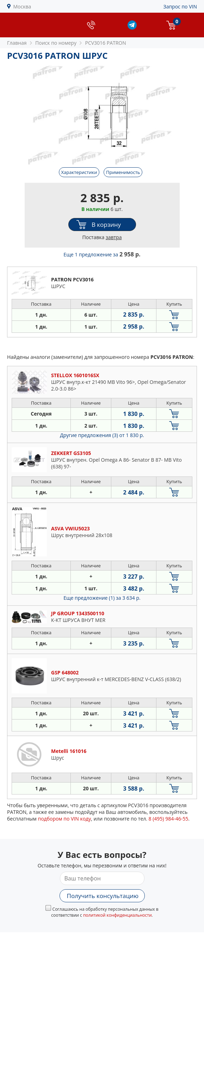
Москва (22, 6)
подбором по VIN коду (64, 818)
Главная (17, 42)
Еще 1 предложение (101, 254)
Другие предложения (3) (102, 435)
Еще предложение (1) (101, 597)
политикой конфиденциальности (117, 915)
